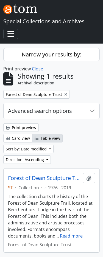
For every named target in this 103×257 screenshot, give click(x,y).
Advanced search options (40, 111)
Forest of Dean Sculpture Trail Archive (44, 178)
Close (37, 69)
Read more (71, 236)
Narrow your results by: (51, 54)
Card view (18, 138)
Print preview (21, 127)
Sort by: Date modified (27, 149)
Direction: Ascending (25, 159)
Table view (47, 138)
